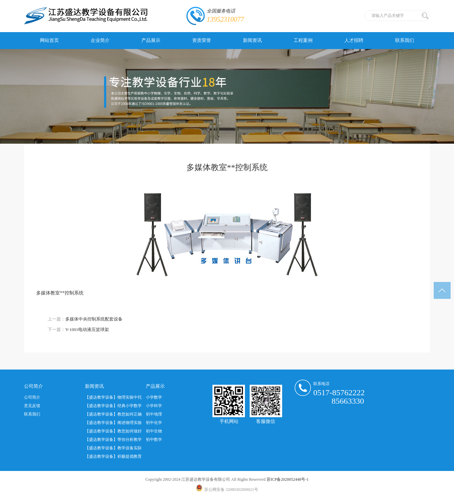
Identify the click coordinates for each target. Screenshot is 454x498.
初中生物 (154, 431)
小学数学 (154, 397)
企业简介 (100, 40)
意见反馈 (32, 405)
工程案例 (303, 40)
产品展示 (150, 40)
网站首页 (49, 40)
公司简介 (32, 397)
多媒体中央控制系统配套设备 (93, 319)
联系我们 (404, 40)
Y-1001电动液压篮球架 (87, 329)
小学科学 (154, 405)
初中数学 (154, 439)
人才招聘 (353, 40)
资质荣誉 (201, 40)
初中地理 (154, 414)
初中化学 (154, 422)
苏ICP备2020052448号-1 (288, 479)
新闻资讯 (252, 40)
